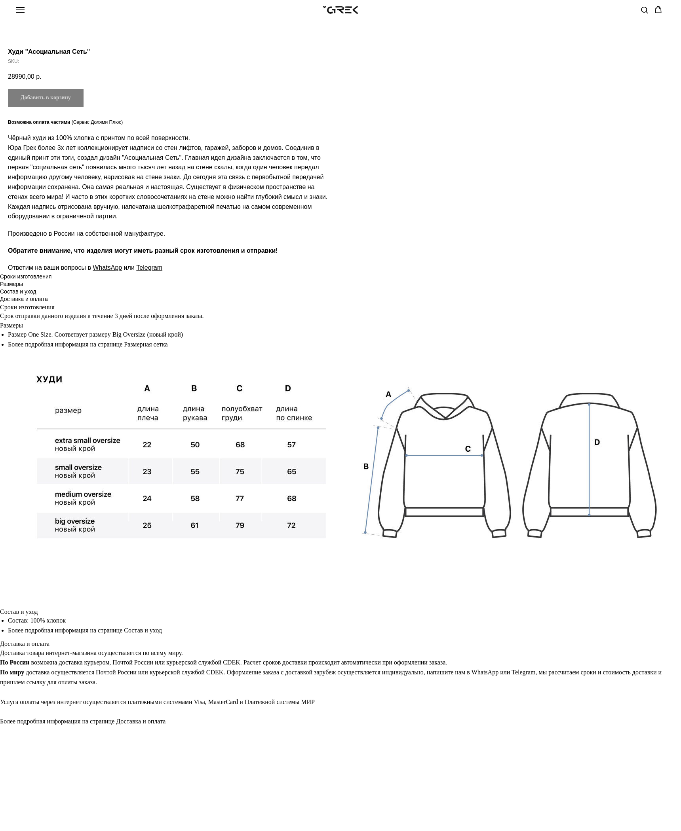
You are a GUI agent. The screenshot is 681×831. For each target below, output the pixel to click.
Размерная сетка (145, 361)
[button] (644, 9)
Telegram (490, 267)
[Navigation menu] (20, 10)
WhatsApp (447, 267)
